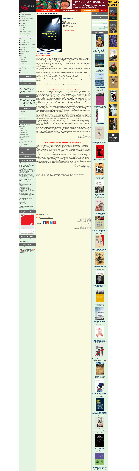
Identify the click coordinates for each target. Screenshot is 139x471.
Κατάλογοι (27, 156)
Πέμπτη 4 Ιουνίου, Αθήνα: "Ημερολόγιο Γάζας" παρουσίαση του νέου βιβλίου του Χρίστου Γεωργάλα (26, 195)
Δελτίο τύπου (46, 53)
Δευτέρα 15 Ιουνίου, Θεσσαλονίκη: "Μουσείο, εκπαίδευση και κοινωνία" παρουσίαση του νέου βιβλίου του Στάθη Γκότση (27, 189)
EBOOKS (103, 10)
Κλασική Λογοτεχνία (24, 42)
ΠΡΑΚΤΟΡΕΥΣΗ (24, 144)
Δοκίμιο (22, 29)
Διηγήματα (22, 27)
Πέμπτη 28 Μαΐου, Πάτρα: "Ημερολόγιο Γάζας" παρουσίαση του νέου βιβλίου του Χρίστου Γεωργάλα (26, 205)
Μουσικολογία (23, 57)
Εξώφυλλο (39, 53)
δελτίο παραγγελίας (27, 240)
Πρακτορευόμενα (27, 122)
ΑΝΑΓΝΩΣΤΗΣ (23, 132)
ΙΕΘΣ (21, 139)
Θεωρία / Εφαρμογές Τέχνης (26, 38)
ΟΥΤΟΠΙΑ (22, 117)
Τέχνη (21, 70)
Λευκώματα (22, 49)
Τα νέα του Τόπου (27, 160)
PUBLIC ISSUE (23, 130)
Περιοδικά (27, 108)
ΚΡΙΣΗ (21, 113)
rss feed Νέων (43, 214)
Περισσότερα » (32, 209)
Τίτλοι (27, 96)
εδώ (42, 84)
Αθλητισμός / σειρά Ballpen (26, 18)
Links (27, 149)
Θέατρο (22, 37)
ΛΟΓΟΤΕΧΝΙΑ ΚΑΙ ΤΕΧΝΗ (47, 10)
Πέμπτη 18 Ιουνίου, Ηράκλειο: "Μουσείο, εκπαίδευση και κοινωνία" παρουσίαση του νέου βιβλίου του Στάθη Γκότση (26, 164)
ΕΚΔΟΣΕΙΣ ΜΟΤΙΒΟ (90, 10)
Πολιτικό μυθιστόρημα (25, 65)
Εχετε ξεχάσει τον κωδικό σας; (101, 28)
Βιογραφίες (22, 23)
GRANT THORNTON (25, 124)
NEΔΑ (21, 128)
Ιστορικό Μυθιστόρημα (25, 40)
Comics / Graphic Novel (25, 14)
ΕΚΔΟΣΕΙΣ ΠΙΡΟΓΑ (24, 134)
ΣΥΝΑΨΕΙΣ (22, 146)
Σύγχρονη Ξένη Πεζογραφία (26, 68)
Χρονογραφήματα (24, 72)
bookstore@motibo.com (85, 228)
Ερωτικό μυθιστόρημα (25, 33)
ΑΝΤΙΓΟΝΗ (22, 111)
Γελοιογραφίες (23, 25)
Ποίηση (22, 63)
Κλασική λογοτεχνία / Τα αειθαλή (27, 47)
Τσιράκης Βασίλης (68, 18)
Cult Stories (23, 16)
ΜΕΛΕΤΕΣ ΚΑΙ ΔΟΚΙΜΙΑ (70, 10)
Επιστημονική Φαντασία (25, 31)
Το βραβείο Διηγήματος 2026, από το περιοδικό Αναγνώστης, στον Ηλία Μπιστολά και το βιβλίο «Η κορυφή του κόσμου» (27, 176)
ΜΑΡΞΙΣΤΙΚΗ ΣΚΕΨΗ (25, 115)
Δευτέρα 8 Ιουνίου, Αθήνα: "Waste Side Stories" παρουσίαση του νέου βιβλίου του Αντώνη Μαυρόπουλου (27, 200)
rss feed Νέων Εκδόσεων (46, 218)
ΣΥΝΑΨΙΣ (22, 118)
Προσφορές (99, 14)
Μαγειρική (22, 53)
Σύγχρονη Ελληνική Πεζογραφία (27, 67)
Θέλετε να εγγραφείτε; (103, 29)
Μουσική (22, 55)
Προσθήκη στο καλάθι (68, 30)
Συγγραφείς (27, 83)
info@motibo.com (87, 221)
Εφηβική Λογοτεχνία (24, 35)
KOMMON (22, 126)
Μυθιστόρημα (23, 59)
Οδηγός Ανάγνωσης (27, 153)
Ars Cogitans (23, 12)
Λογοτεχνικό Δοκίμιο (24, 51)
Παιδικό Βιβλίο (23, 61)
